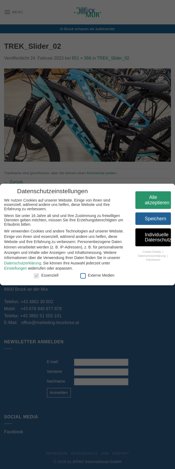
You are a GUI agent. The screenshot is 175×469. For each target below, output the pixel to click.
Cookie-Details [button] (150, 251)
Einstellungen (14, 268)
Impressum (152, 259)
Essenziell (44, 275)
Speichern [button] (154, 218)
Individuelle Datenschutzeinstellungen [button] (157, 237)
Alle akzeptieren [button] (156, 200)
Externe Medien (96, 275)
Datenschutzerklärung (21, 263)
